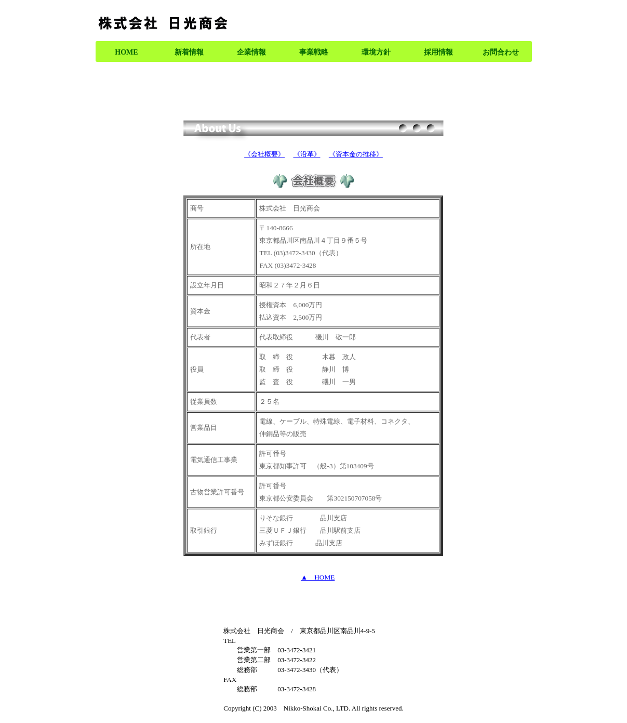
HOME (126, 52)
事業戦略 (313, 52)
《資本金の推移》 (356, 154)
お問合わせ (501, 52)
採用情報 (438, 52)
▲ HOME (318, 577)
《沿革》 (307, 154)
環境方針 (376, 52)
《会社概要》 (264, 154)
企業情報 (251, 52)
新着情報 (189, 52)
